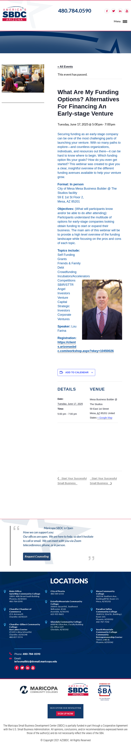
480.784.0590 (74, 11)
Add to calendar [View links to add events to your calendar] (77, 372)
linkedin (120, 11)
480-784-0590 (31, 653)
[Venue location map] (75, 446)
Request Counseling (37, 556)
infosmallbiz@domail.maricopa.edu (35, 661)
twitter (113, 11)
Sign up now (65, 713)
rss (126, 11)
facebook (106, 11)
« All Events (65, 66)
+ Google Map (104, 417)
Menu (117, 21)
